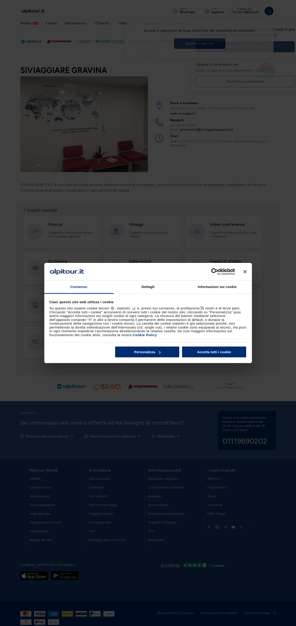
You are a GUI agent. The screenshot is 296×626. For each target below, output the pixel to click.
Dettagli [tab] (148, 287)
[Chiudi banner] (245, 271)
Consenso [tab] (78, 287)
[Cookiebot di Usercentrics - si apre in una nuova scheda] (214, 271)
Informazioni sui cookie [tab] (217, 287)
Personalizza (147, 352)
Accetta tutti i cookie (214, 352)
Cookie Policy (145, 335)
